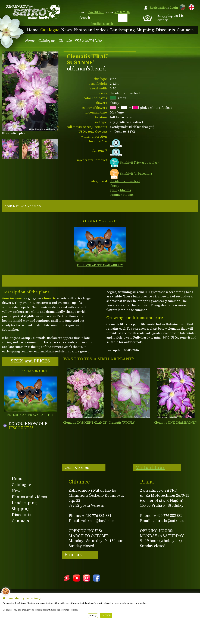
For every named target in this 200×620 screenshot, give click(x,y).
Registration (159, 8)
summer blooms (121, 195)
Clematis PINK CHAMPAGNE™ (175, 423)
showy (114, 186)
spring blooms (120, 190)
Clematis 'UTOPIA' (122, 423)
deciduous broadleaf (125, 181)
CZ (181, 7)
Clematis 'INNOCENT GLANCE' (85, 423)
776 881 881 (96, 12)
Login (174, 8)
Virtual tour (150, 467)
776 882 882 (122, 12)
